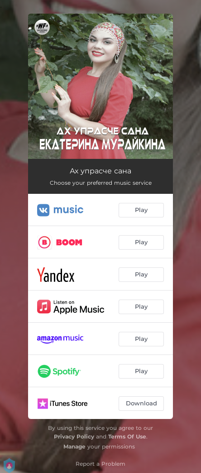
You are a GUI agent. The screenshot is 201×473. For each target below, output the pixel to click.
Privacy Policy (74, 436)
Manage (74, 446)
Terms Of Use (127, 436)
